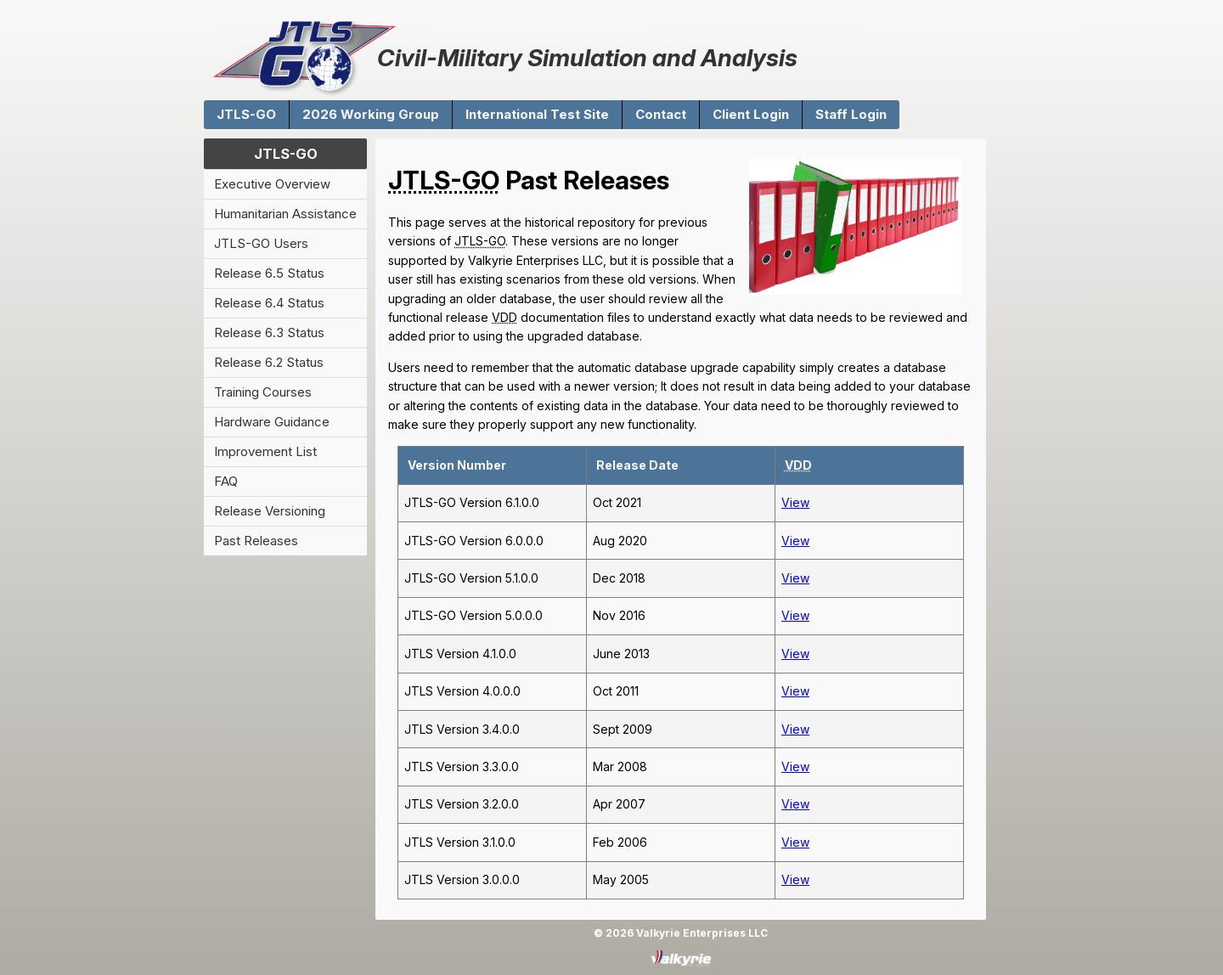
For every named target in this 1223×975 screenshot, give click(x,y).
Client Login (751, 114)
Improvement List (265, 451)
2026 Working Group (370, 114)
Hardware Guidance (272, 422)
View (795, 502)
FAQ (226, 481)
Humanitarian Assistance (285, 214)
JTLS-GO (246, 114)
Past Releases (256, 541)
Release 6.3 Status (269, 332)
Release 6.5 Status (269, 273)
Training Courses (263, 392)
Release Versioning (269, 511)
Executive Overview (272, 184)
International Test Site (537, 114)
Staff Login (851, 114)
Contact (660, 114)
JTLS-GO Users (261, 243)
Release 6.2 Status (269, 362)
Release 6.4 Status (269, 303)
